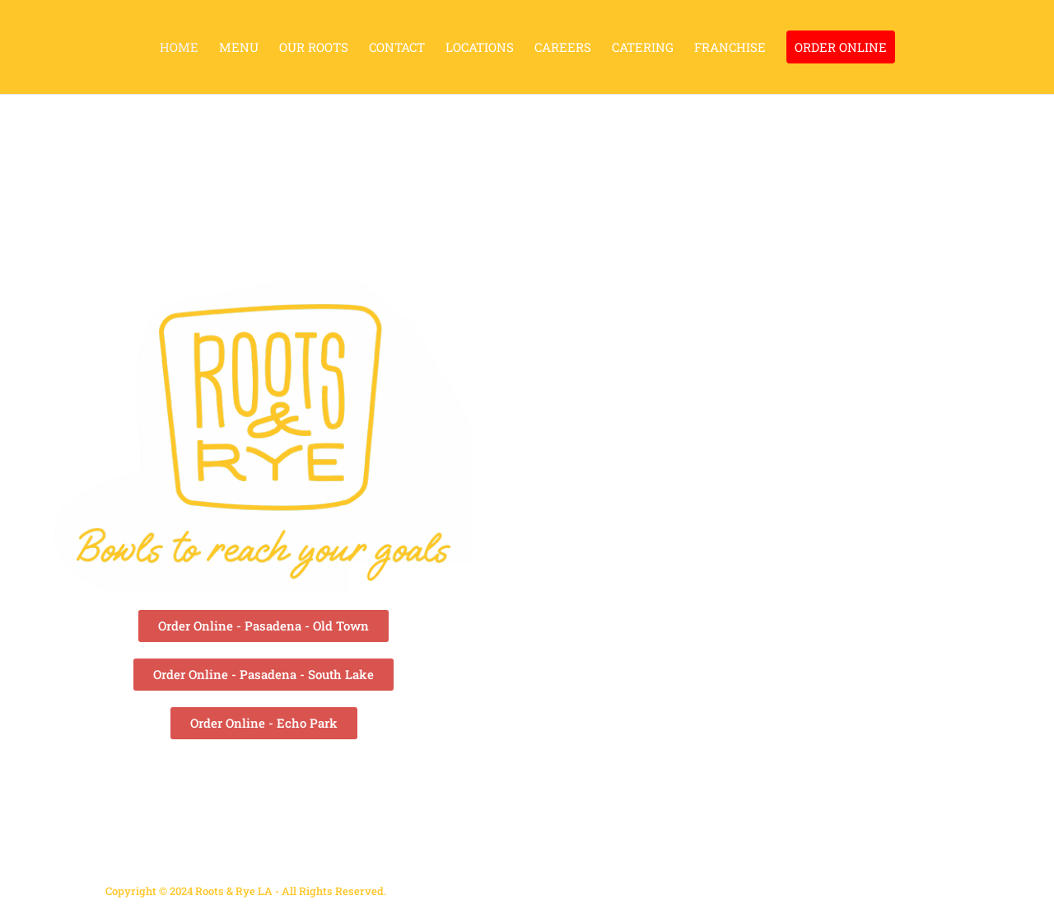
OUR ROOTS (313, 48)
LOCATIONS (479, 48)
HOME (179, 48)
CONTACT (397, 48)
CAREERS (562, 48)
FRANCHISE (730, 48)
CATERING (643, 48)
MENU (239, 48)
